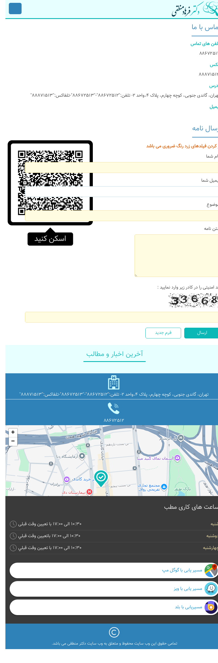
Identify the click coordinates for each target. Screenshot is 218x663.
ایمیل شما (205, 180)
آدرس (209, 86)
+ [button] (7, 433)
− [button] (7, 441)
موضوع (207, 204)
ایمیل (209, 107)
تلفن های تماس (199, 44)
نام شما (207, 156)
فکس (209, 65)
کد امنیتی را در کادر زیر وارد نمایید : (183, 287)
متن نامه (206, 228)
